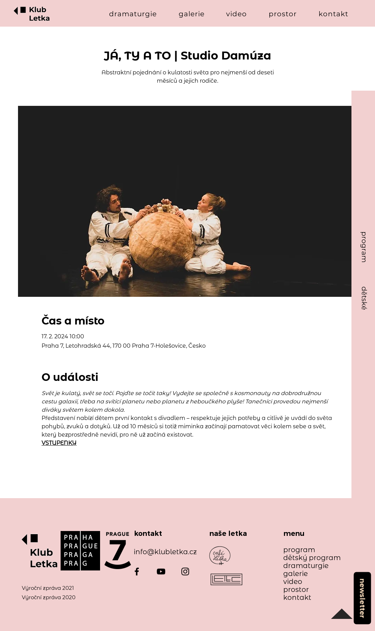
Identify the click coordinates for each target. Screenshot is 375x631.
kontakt (297, 598)
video (292, 582)
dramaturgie (306, 566)
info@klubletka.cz (165, 552)
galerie (295, 574)
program (299, 550)
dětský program (308, 558)
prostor (296, 590)
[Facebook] (137, 571)
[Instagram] (185, 571)
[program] (364, 247)
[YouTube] (161, 571)
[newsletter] (362, 598)
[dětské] (364, 298)
